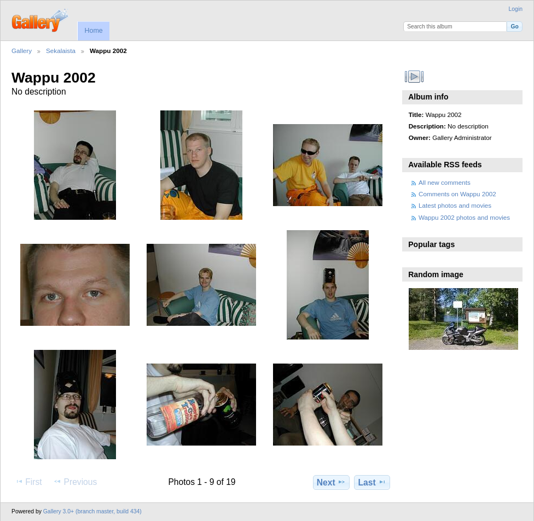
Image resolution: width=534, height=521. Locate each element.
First (28, 482)
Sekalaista (61, 50)
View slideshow (414, 76)
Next (331, 482)
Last (372, 482)
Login (516, 9)
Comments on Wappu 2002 (457, 193)
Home (93, 30)
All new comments (445, 182)
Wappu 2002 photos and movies (464, 217)
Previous (75, 482)
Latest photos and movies (455, 205)
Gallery (21, 50)
